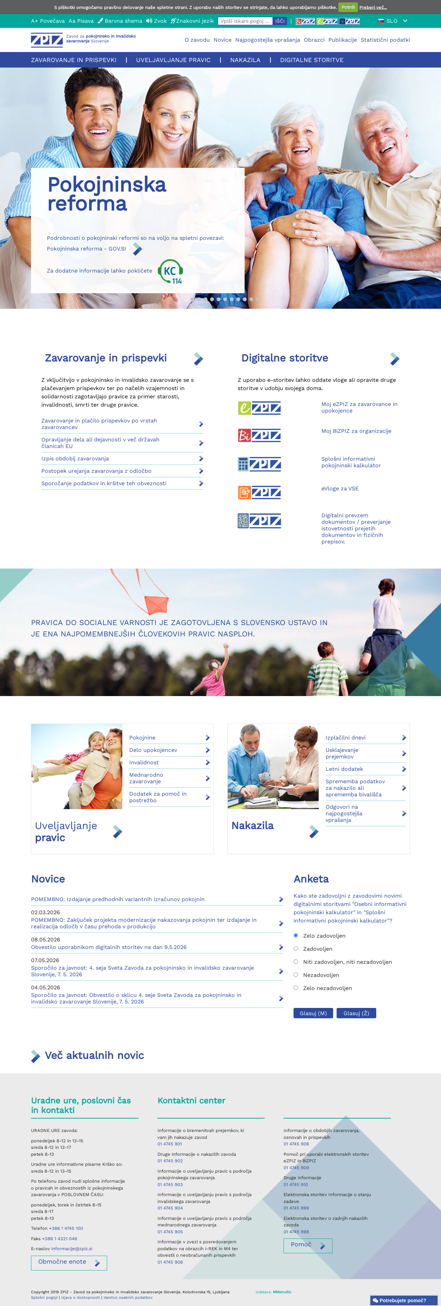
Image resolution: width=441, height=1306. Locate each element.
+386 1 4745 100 (66, 1228)
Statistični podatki (385, 40)
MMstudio (282, 1292)
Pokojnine (142, 737)
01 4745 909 (296, 1167)
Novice (223, 40)
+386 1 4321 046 (59, 1238)
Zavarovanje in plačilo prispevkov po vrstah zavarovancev (99, 423)
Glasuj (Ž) (356, 1013)
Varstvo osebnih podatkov (128, 1297)
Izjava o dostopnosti (80, 1297)
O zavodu (197, 40)
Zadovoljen (313, 949)
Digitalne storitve (311, 59)
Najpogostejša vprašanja (267, 40)
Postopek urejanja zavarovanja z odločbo (96, 471)
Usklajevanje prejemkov (342, 753)
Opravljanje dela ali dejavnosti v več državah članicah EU (100, 442)
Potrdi (348, 7)
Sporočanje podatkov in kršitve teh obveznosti (103, 483)
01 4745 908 (296, 1143)
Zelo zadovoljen (320, 935)
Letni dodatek (344, 769)
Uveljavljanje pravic (173, 59)
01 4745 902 (170, 1160)
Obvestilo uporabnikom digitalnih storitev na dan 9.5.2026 (109, 947)
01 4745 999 (296, 1208)
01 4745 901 (169, 1143)
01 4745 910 (296, 1184)
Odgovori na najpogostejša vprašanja (344, 813)
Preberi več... (373, 7)
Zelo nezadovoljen (323, 988)
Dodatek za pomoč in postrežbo (158, 797)
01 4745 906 (170, 1262)
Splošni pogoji (44, 1297)
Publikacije (342, 40)
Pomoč (301, 1244)
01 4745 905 (170, 1231)
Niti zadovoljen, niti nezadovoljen (343, 962)
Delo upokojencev (153, 750)
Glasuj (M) (313, 1013)
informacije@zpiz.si (71, 1248)
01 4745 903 (170, 1184)
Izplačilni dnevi (346, 737)
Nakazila (245, 59)
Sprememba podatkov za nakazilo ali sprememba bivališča (355, 788)
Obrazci (314, 40)
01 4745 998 (296, 1231)
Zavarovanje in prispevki (73, 59)
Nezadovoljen (316, 975)
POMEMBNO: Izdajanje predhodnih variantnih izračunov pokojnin (118, 899)
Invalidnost (144, 762)
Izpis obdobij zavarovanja (75, 458)
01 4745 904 (170, 1208)
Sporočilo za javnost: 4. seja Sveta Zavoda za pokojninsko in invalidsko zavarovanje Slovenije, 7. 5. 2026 (142, 971)
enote (62, 1261)
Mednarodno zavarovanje (146, 778)
